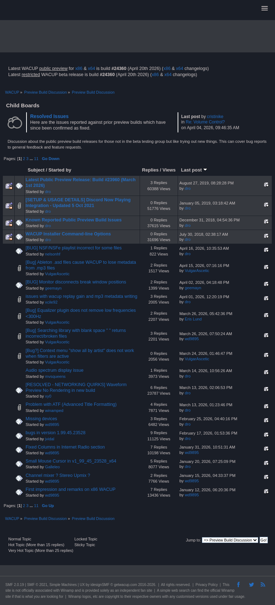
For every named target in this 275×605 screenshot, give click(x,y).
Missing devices (41, 418)
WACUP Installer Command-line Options (68, 233)
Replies (150, 170)
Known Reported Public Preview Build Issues (74, 219)
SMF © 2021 (37, 585)
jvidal (49, 439)
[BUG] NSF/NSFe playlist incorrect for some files (74, 247)
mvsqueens (55, 376)
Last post (194, 170)
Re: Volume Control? (205, 122)
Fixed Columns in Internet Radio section (65, 447)
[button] (264, 9)
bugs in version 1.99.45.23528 (56, 432)
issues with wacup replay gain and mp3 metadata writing (82, 296)
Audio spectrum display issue (54, 370)
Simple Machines (63, 585)
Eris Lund (193, 319)
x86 (78, 68)
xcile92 (51, 302)
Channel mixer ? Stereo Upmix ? (58, 475)
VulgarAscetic (57, 274)
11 (36, 158)
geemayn (53, 288)
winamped (54, 410)
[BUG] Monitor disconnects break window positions (76, 282)
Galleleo (52, 467)
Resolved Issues (49, 116)
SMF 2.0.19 (14, 585)
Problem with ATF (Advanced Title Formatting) (71, 404)
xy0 (48, 396)
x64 (91, 68)
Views (169, 170)
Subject (36, 170)
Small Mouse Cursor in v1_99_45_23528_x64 (71, 461)
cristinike (215, 116)
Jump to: (193, 540)
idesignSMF (100, 585)
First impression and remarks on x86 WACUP (71, 489)
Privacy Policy (207, 585)
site (8, 590)
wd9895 (192, 339)
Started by (59, 170)
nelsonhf (52, 254)
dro (48, 191)
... (32, 158)
